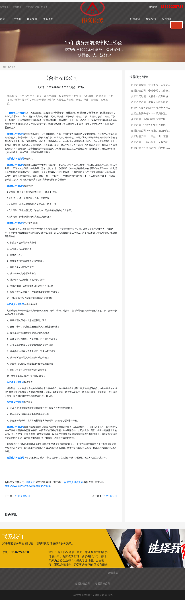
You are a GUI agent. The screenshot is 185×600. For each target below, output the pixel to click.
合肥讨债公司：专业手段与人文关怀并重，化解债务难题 (151, 84)
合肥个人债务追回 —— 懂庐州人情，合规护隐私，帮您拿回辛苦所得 (151, 107)
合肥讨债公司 (82, 583)
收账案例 (48, 18)
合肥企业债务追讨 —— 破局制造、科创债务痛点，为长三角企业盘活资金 (151, 113)
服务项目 (32, 18)
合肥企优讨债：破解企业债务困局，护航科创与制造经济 (151, 102)
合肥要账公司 (102, 583)
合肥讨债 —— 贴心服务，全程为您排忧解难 (151, 142)
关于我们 (16, 18)
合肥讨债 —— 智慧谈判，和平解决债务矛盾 (151, 147)
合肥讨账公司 (109, 495)
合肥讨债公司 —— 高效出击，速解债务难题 (151, 136)
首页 (2, 18)
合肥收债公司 (22, 495)
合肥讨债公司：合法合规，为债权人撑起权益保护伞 (151, 90)
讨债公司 (30, 482)
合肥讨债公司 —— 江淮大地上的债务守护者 (151, 130)
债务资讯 (151, 18)
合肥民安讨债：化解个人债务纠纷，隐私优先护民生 (151, 96)
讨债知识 (135, 18)
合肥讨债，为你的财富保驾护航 (148, 119)
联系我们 (167, 18)
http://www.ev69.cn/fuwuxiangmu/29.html (28, 485)
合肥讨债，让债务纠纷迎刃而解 (148, 124)
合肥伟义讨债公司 (74, 482)
